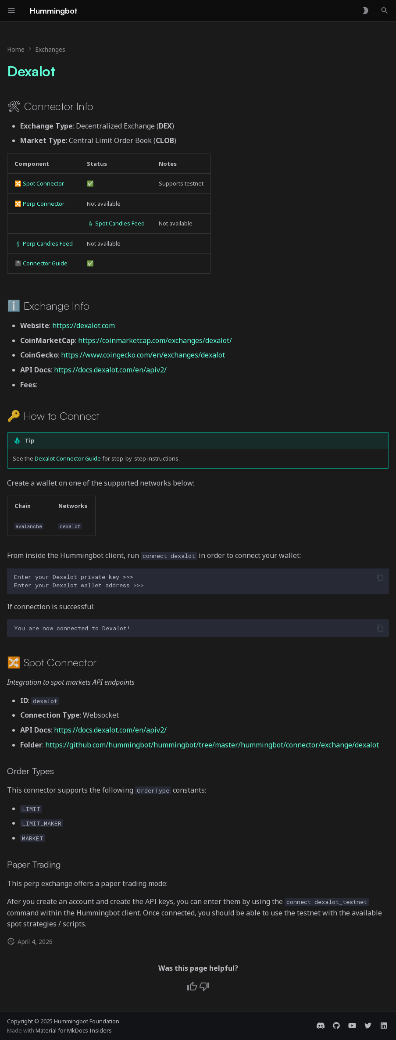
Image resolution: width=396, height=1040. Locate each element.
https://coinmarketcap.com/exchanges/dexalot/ (155, 340)
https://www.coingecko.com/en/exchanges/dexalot (143, 355)
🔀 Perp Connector (39, 203)
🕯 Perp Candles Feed (43, 243)
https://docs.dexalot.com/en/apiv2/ (110, 370)
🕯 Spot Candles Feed (116, 223)
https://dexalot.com (83, 325)
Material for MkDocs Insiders (74, 1030)
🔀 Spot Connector (39, 183)
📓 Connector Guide (41, 263)
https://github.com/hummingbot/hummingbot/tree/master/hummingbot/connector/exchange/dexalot (212, 745)
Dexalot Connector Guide (68, 458)
